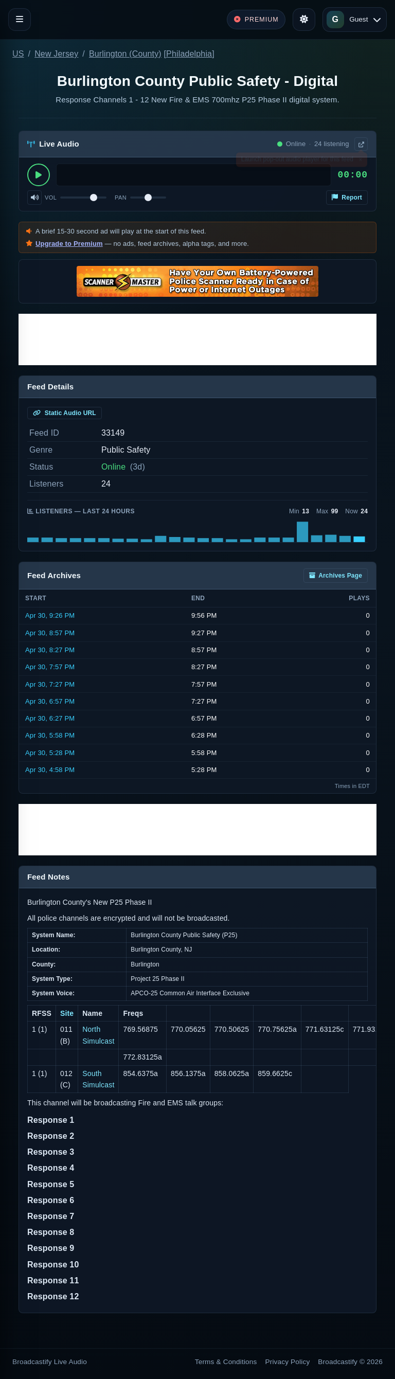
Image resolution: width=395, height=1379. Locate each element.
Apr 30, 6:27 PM (50, 718)
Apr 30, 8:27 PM (50, 650)
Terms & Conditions (226, 1362)
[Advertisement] (197, 339)
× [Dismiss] (360, 161)
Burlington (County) (125, 53)
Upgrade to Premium (69, 243)
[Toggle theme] (304, 19)
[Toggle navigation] (19, 19)
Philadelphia (189, 53)
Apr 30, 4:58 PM (50, 770)
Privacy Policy (287, 1362)
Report (347, 197)
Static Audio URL (64, 413)
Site (67, 1013)
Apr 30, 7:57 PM (50, 667)
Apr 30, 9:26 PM (50, 615)
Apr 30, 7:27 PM (50, 684)
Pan (121, 197)
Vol (51, 197)
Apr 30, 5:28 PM (50, 753)
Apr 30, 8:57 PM (50, 633)
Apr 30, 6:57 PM (50, 701)
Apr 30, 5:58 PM (50, 735)
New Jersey (56, 53)
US (18, 53)
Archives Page (335, 575)
